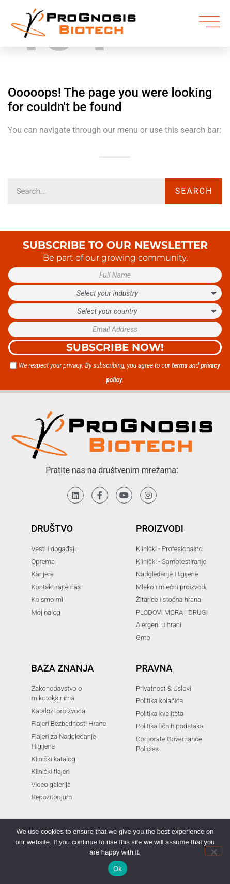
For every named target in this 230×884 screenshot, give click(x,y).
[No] (213, 851)
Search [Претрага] (194, 191)
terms (180, 365)
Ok (117, 869)
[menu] (209, 21)
